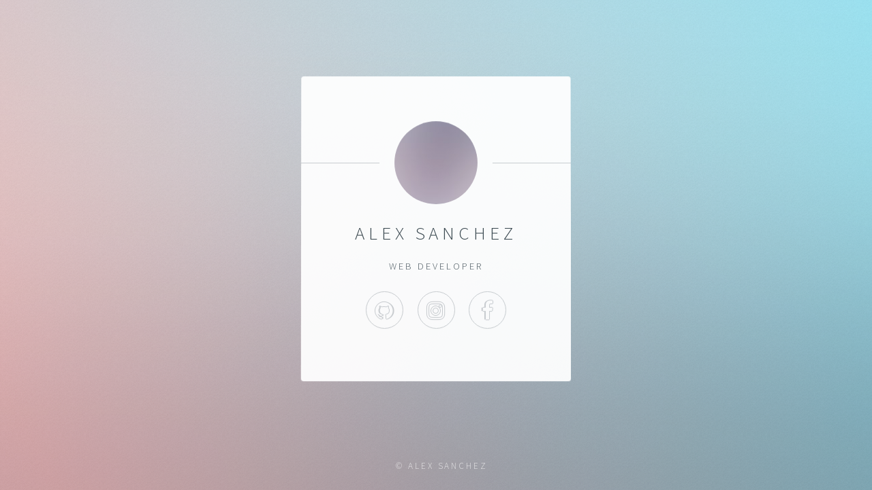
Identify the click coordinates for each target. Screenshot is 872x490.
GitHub (384, 310)
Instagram (435, 310)
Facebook (487, 310)
